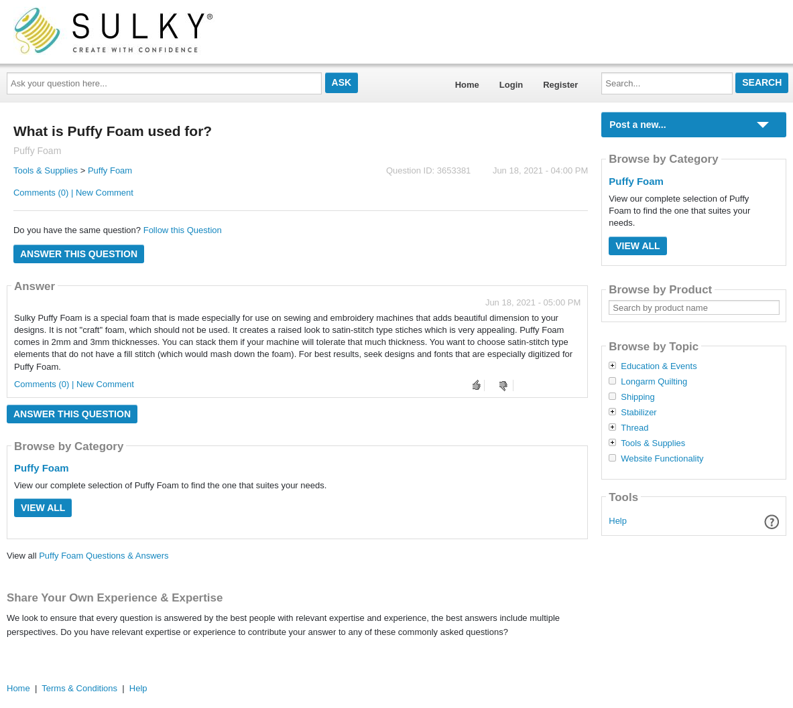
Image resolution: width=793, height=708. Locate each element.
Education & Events (658, 366)
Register (560, 85)
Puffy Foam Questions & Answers (103, 556)
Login (511, 85)
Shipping (638, 397)
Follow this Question (182, 230)
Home (467, 85)
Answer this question (78, 254)
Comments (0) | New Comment (73, 193)
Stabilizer (638, 412)
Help (618, 521)
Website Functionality (662, 459)
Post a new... (637, 124)
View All (43, 507)
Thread (634, 428)
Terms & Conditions (79, 688)
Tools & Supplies (45, 170)
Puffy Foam (110, 170)
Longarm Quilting (654, 381)
